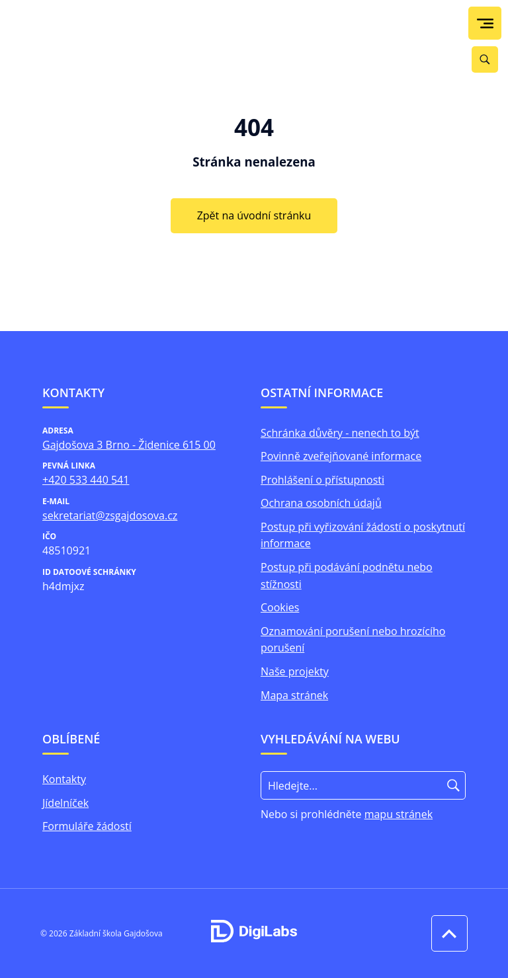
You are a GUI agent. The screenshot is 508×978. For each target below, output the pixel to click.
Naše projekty (295, 671)
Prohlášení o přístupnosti (322, 479)
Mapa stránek (294, 695)
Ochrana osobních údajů (321, 503)
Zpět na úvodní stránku (254, 215)
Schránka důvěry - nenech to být (340, 433)
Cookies (280, 607)
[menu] (485, 23)
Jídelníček (65, 803)
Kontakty (64, 779)
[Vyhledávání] (485, 59)
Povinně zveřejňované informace (341, 456)
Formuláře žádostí (87, 826)
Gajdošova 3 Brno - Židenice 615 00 (129, 444)
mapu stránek (398, 814)
